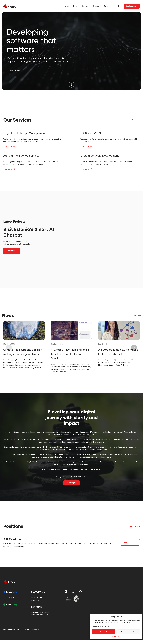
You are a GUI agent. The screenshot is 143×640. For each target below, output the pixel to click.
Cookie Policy (115, 636)
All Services (135, 120)
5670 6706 (35, 600)
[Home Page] (9, 6)
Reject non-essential (128, 632)
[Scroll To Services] (71, 85)
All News (137, 315)
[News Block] (24, 345)
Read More (7, 146)
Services (85, 6)
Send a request (71, 483)
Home (66, 6)
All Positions (135, 526)
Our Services (15, 71)
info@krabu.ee (36, 597)
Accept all (103, 632)
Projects (96, 6)
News (75, 6)
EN (118, 6)
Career (106, 6)
